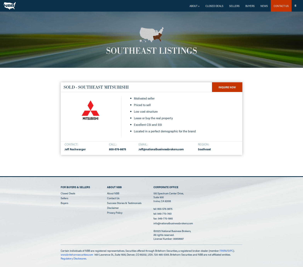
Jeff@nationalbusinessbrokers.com (161, 149)
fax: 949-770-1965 (163, 218)
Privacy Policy (114, 212)
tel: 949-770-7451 (162, 213)
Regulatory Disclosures (73, 258)
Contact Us (113, 198)
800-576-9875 (117, 149)
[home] (10, 5)
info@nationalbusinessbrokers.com (173, 223)
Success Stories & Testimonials (124, 203)
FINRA (223, 251)
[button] (195, 6)
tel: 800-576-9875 (162, 209)
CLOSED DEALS (214, 6)
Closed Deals (68, 193)
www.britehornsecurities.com (77, 254)
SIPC (230, 251)
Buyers (250, 6)
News (264, 6)
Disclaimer (113, 208)
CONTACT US (281, 6)
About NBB (113, 193)
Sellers (234, 6)
